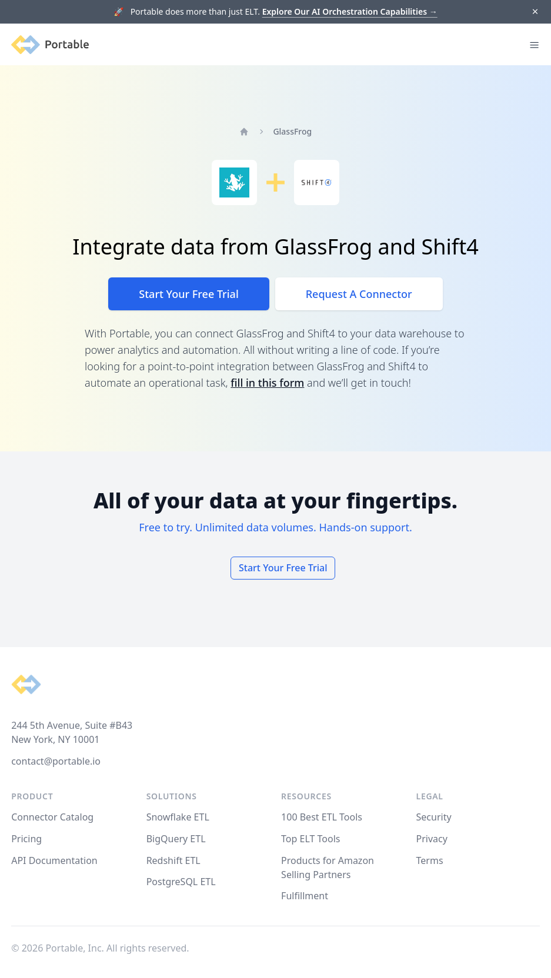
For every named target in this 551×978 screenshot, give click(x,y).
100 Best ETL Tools (321, 816)
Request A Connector (359, 294)
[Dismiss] (534, 12)
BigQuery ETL (176, 838)
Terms (429, 860)
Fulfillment (304, 895)
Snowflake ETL (177, 816)
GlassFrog (292, 131)
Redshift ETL (173, 860)
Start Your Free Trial (188, 294)
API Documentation (54, 860)
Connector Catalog (52, 816)
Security (434, 816)
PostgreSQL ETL (181, 881)
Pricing (26, 838)
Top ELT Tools (310, 838)
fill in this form (267, 383)
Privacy (432, 838)
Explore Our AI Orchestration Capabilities (350, 11)
